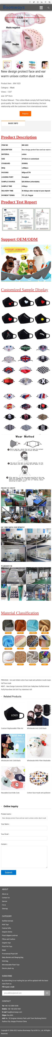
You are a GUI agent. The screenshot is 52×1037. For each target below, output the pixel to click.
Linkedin (41, 2)
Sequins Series (7, 932)
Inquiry (25, 113)
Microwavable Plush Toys (10, 965)
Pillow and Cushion (8, 939)
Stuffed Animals (7, 921)
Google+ (37, 2)
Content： (4, 844)
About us (5, 894)
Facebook (30, 2)
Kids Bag (5, 961)
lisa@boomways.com (14, 1012)
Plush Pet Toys (7, 946)
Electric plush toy (8, 968)
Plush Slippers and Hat (10, 935)
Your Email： (5, 834)
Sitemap (5, 909)
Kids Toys (5, 924)
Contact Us (6, 898)
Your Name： (5, 824)
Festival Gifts (6, 928)
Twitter (33, 2)
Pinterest (45, 2)
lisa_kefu (10, 1015)
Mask (12, 88)
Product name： (6, 814)
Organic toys (6, 943)
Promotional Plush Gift (10, 954)
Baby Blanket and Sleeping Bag (12, 957)
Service (4, 901)
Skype (49, 2)
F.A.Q (4, 905)
